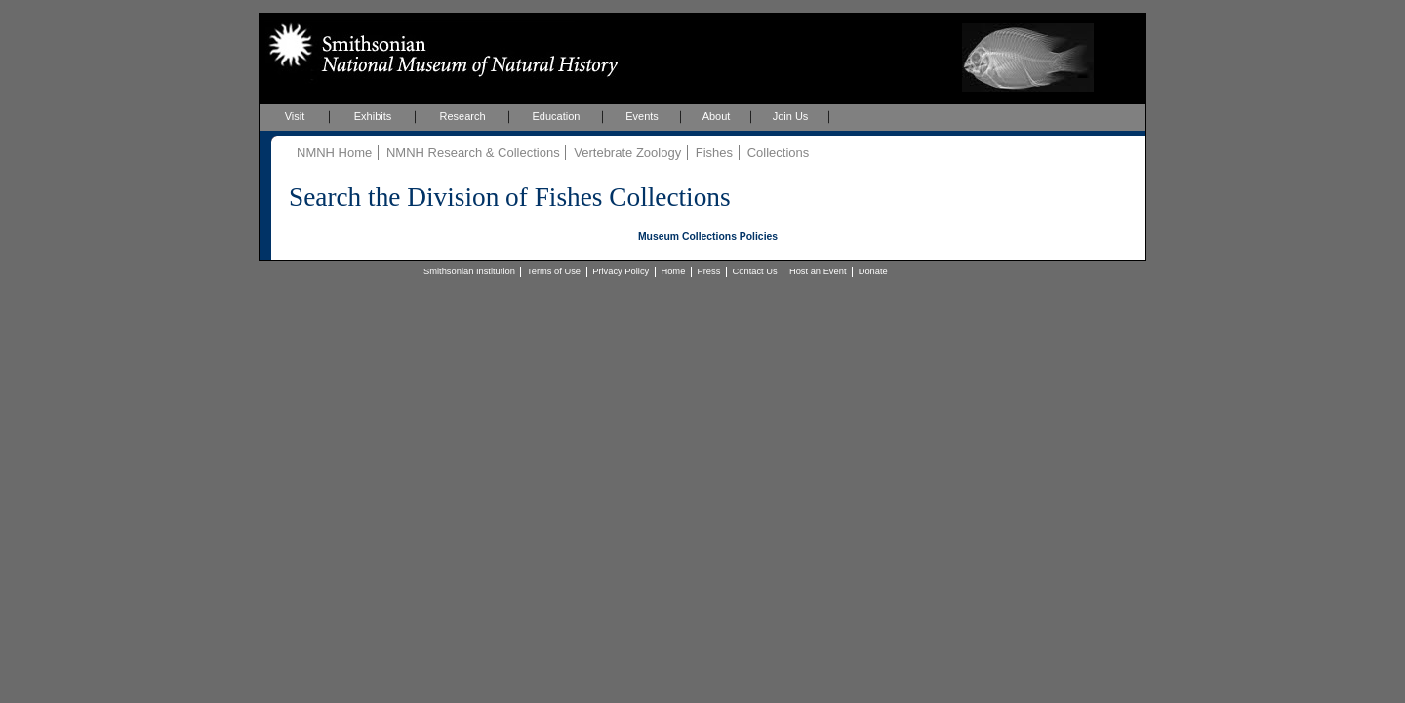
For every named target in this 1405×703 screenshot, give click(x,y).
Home (673, 271)
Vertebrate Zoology (627, 152)
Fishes (714, 152)
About (716, 116)
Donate (873, 271)
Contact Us (755, 271)
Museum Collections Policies (708, 236)
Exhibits (373, 116)
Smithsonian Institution (469, 271)
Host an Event (818, 271)
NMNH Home (334, 152)
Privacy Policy (620, 271)
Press (709, 271)
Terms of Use (554, 271)
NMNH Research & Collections (473, 152)
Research (462, 116)
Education (557, 116)
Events (642, 116)
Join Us (791, 116)
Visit (295, 116)
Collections (778, 152)
